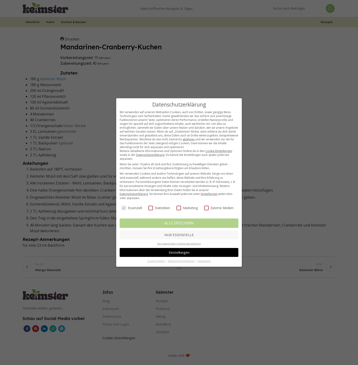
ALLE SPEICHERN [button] (179, 223)
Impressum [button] (204, 261)
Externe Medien (219, 208)
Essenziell (131, 208)
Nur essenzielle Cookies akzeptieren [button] (179, 243)
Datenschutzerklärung (150, 155)
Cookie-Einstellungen (218, 151)
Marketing (187, 208)
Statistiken (159, 208)
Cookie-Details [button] (156, 261)
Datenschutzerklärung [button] (181, 261)
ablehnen (189, 139)
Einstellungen (209, 194)
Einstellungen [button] (179, 252)
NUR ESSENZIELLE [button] (179, 234)
